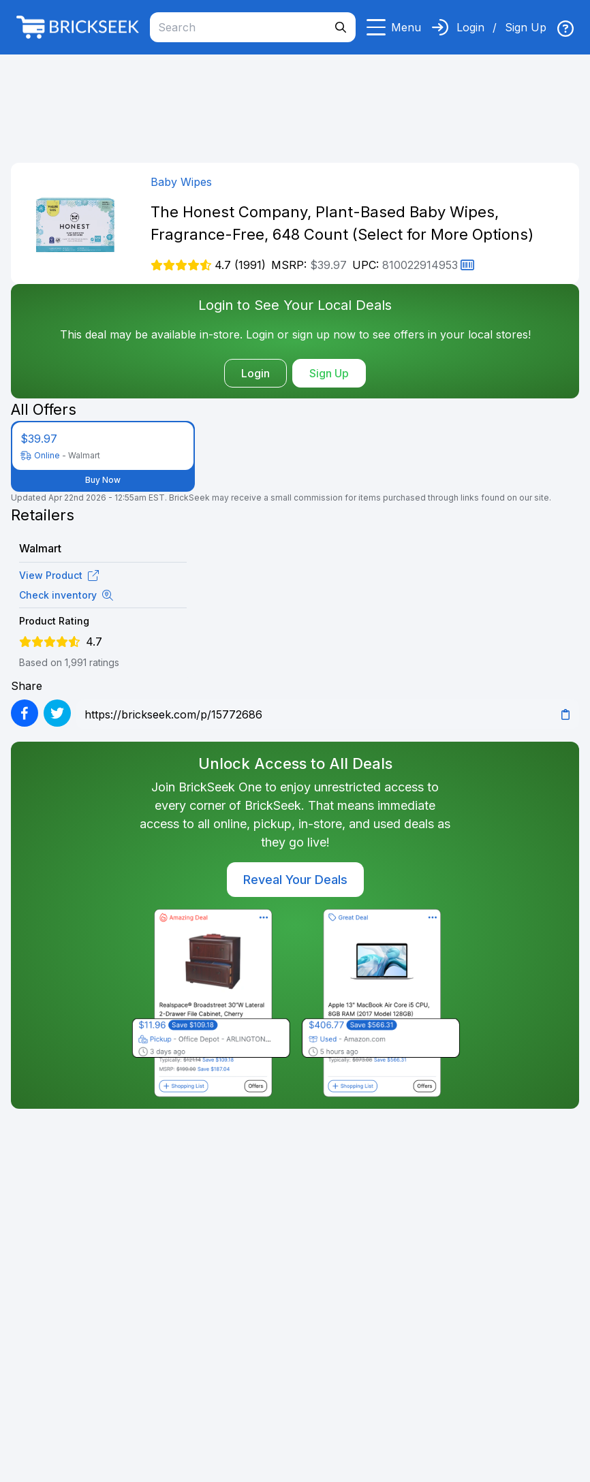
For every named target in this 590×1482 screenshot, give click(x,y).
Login (470, 27)
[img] (565, 28)
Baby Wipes (181, 182)
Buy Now (103, 480)
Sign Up (525, 27)
